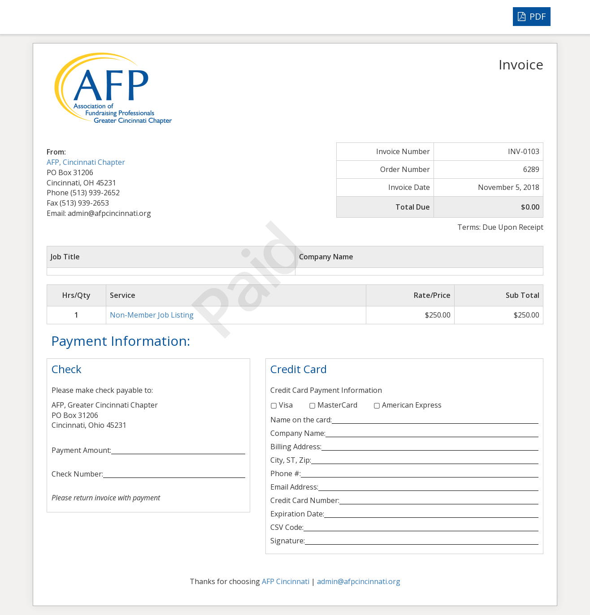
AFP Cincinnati (285, 581)
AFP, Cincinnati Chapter (86, 162)
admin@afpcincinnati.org (358, 581)
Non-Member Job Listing (152, 315)
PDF (532, 16)
